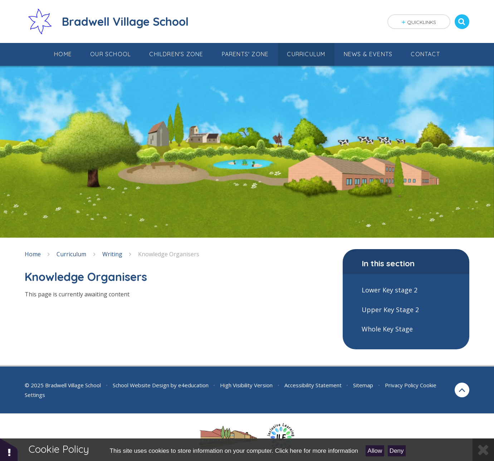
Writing (112, 254)
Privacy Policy (402, 385)
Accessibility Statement (313, 385)
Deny (397, 450)
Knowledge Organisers (168, 254)
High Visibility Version (246, 385)
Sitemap (363, 385)
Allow (375, 450)
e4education (193, 385)
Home (33, 254)
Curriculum (71, 254)
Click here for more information (316, 450)
